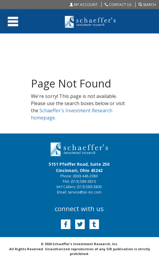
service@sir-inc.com (84, 192)
